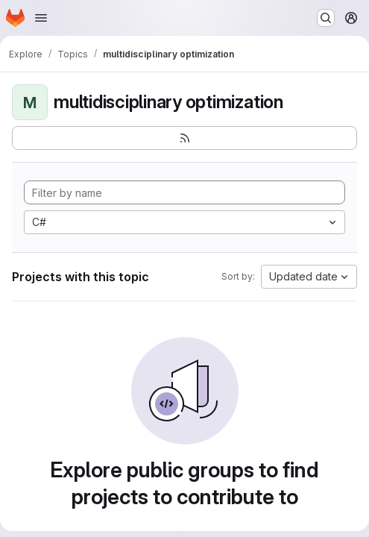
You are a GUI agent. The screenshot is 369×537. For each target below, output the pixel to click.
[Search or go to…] (326, 18)
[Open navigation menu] (41, 18)
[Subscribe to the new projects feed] (184, 138)
